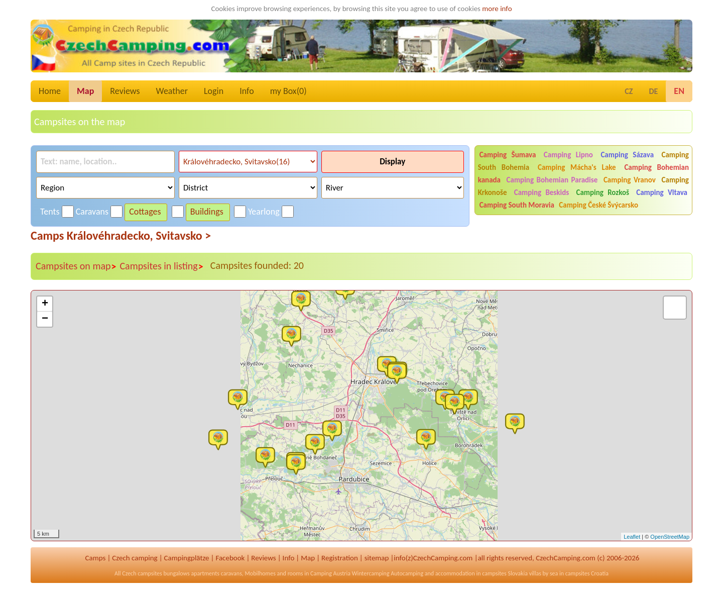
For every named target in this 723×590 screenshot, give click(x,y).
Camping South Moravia (516, 205)
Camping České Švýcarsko (598, 205)
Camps (95, 557)
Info (246, 90)
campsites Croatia (587, 573)
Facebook (230, 557)
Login (213, 90)
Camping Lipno (568, 154)
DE (653, 91)
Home (50, 90)
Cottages (145, 211)
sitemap (377, 557)
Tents (50, 211)
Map (85, 90)
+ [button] (45, 304)
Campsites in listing (161, 266)
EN (679, 90)
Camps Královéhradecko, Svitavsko (121, 235)
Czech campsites (142, 573)
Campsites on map (76, 266)
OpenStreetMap (669, 537)
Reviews (125, 90)
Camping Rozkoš (602, 192)
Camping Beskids (541, 192)
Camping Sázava (627, 154)
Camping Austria (330, 573)
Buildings (206, 211)
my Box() (288, 90)
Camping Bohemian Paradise (552, 179)
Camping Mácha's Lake (577, 167)
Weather (172, 90)
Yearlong (264, 211)
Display (392, 161)
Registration (339, 557)
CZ (629, 91)
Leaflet (632, 537)
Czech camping (134, 557)
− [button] (45, 319)
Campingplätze (186, 557)
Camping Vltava (661, 192)
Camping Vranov (630, 179)
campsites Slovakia (505, 573)
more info (497, 8)
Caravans (92, 211)
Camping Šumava (507, 154)
